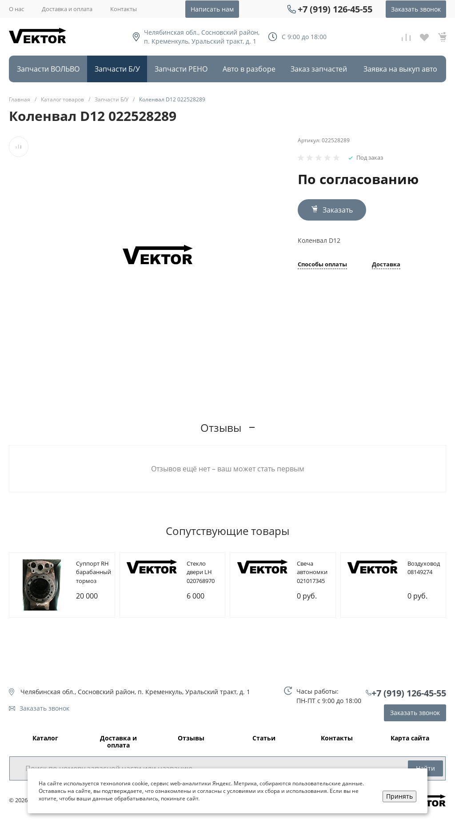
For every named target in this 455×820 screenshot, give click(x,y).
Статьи (263, 738)
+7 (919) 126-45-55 (335, 9)
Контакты (123, 9)
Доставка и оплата (67, 9)
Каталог (45, 738)
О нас (16, 9)
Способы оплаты (322, 264)
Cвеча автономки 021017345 (312, 572)
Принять (399, 796)
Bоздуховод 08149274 (423, 567)
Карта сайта (410, 738)
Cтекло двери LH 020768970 (201, 572)
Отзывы (191, 738)
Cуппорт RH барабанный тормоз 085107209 (93, 576)
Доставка (386, 264)
